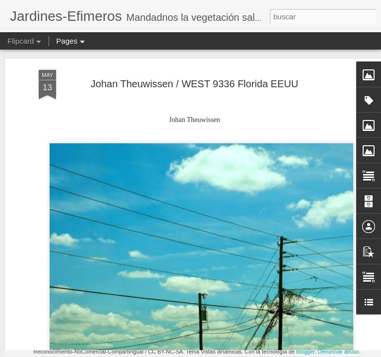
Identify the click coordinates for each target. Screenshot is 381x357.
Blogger (305, 352)
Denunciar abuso (338, 352)
